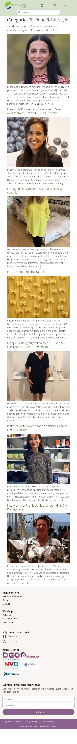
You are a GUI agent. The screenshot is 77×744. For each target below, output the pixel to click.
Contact (6, 600)
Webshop (7, 615)
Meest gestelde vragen (12, 596)
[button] (66, 5)
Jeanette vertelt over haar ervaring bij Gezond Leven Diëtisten (37, 428)
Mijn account (8, 622)
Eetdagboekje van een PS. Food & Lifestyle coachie (35, 191)
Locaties (6, 604)
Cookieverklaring (47, 722)
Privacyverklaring (31, 722)
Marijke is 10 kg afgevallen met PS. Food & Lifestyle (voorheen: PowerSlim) (35, 345)
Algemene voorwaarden (12, 722)
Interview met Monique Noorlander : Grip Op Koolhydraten (37, 507)
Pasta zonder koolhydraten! (25, 272)
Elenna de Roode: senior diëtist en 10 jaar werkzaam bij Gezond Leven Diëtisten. (35, 111)
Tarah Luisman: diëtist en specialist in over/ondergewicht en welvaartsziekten (33, 28)
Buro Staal (53, 727)
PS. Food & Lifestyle (11, 619)
